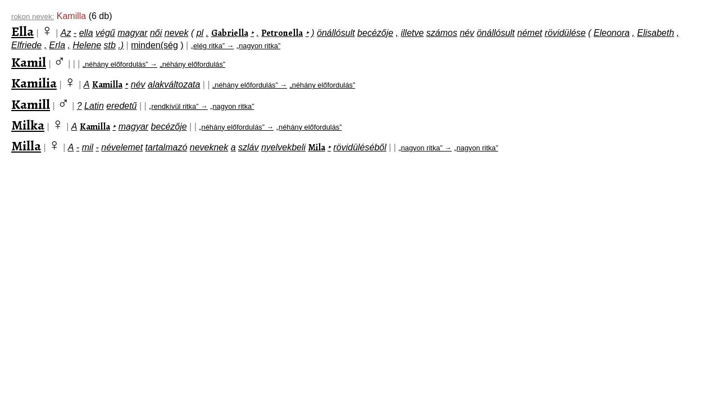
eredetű (121, 106)
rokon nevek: (32, 16)
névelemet (122, 147)
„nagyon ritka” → (425, 148)
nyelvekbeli (283, 147)
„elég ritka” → (212, 46)
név (466, 33)
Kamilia (34, 83)
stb (110, 45)
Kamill (30, 104)
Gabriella (229, 33)
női (156, 33)
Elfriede (26, 45)
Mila (316, 147)
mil (87, 147)
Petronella (282, 33)
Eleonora (612, 33)
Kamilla (107, 85)
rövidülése (565, 33)
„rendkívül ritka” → (178, 106)
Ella (22, 31)
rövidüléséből (359, 147)
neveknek (209, 147)
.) (121, 45)
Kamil (28, 62)
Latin (94, 106)
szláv (248, 147)
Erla (57, 45)
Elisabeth (655, 33)
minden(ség (154, 45)
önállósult (336, 33)
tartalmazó (166, 147)
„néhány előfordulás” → (120, 64)
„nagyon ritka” (258, 46)
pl (200, 33)
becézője (375, 33)
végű (105, 33)
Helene (86, 45)
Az (66, 33)
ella (86, 33)
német (529, 33)
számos (441, 33)
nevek (177, 33)
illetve (412, 33)
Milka (27, 125)
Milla (26, 146)
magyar (132, 33)
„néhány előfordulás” (192, 64)
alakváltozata (174, 84)
